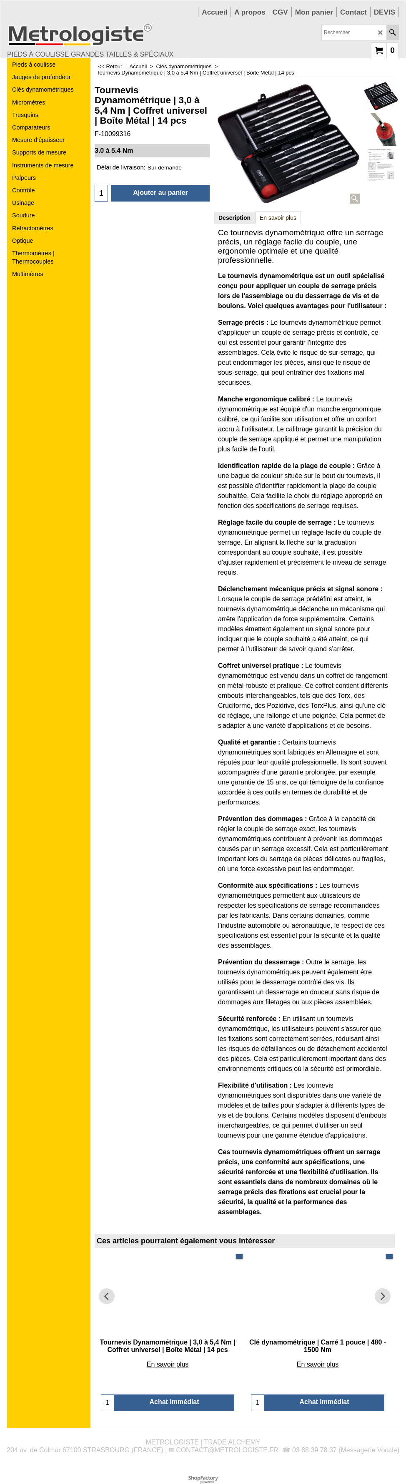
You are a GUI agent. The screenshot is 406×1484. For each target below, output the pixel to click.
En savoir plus (278, 217)
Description (234, 217)
